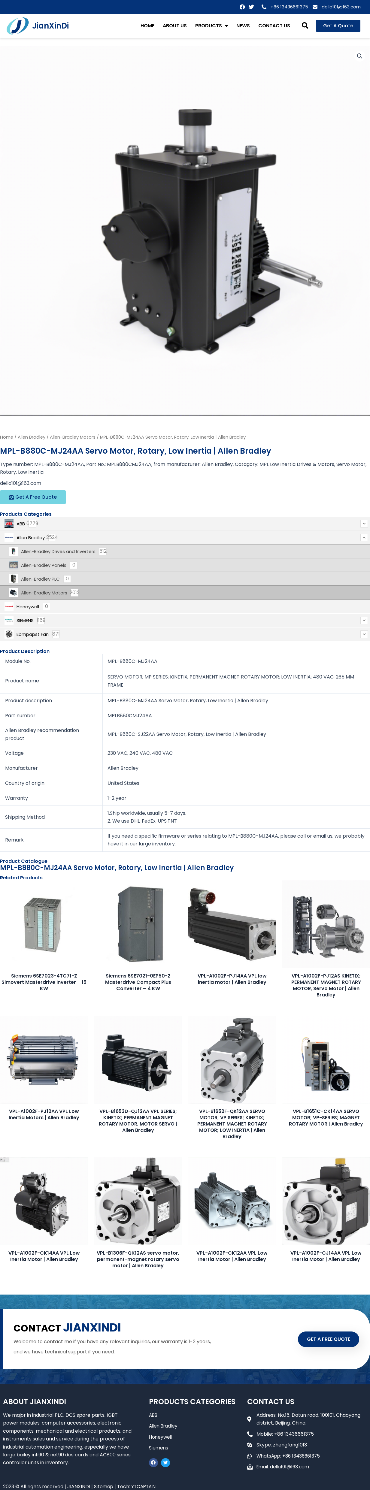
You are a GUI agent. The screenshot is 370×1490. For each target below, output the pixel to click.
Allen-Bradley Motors (73, 437)
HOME (147, 25)
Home (6, 437)
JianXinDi (50, 25)
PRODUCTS (211, 25)
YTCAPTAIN (145, 1486)
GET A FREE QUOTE (324, 1339)
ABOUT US (175, 25)
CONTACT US (274, 25)
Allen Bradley (31, 437)
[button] (305, 26)
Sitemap (104, 1486)
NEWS (243, 25)
